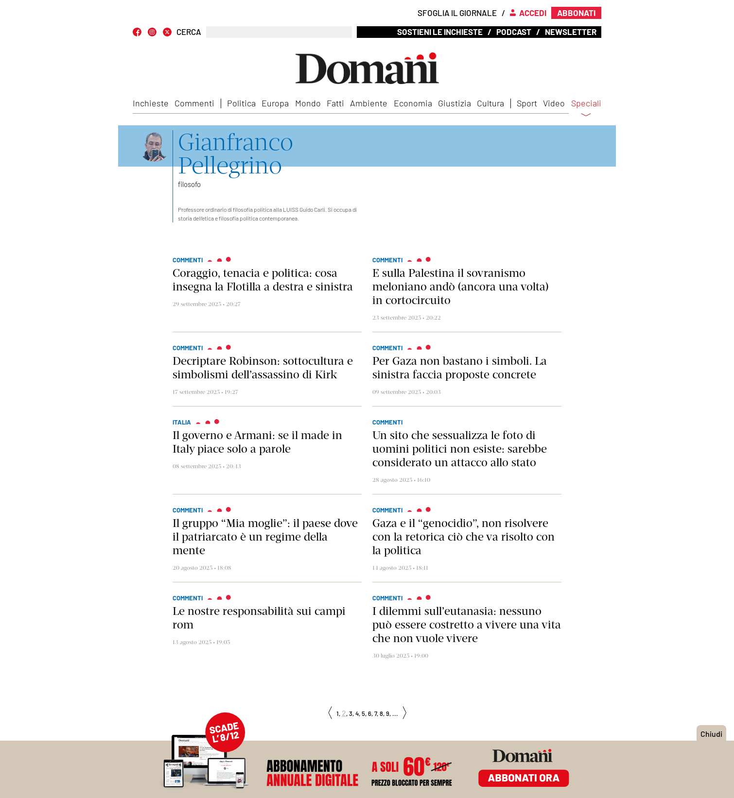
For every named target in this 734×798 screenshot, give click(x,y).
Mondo (308, 103)
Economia (413, 103)
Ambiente (368, 103)
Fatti (335, 103)
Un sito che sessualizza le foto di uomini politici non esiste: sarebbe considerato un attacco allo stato (459, 448)
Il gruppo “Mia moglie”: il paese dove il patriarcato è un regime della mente (265, 536)
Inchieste (151, 103)
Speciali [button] (586, 109)
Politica (241, 103)
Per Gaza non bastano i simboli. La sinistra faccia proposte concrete (459, 367)
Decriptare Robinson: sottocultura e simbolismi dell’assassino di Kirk (263, 367)
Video (554, 103)
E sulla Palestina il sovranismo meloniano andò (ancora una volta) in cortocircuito (460, 286)
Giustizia (454, 103)
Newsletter (570, 31)
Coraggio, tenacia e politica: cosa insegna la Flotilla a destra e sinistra (263, 279)
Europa (275, 103)
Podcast (513, 31)
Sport (527, 103)
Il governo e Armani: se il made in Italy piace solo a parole (257, 442)
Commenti (194, 103)
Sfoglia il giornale (457, 12)
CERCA (188, 31)
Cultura (490, 103)
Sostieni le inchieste (440, 31)
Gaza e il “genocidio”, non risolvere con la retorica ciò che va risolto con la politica (463, 536)
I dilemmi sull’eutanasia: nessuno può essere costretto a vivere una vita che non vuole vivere (466, 624)
